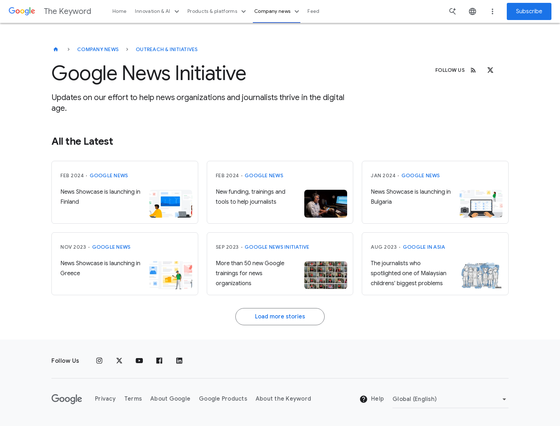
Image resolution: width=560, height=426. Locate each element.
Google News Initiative (277, 247)
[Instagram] (99, 361)
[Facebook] (159, 361)
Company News (98, 49)
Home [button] (119, 11)
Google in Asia (424, 247)
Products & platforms (218, 11)
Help (371, 399)
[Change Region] (450, 399)
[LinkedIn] (179, 361)
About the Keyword (283, 398)
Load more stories (280, 316)
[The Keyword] (55, 49)
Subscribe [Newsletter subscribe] (529, 11)
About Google (170, 398)
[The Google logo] (66, 399)
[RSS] (473, 70)
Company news (277, 11)
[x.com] (490, 70)
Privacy (105, 398)
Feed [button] (313, 11)
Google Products (223, 398)
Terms (133, 398)
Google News (109, 175)
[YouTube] (139, 361)
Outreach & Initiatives (167, 49)
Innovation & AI (158, 11)
